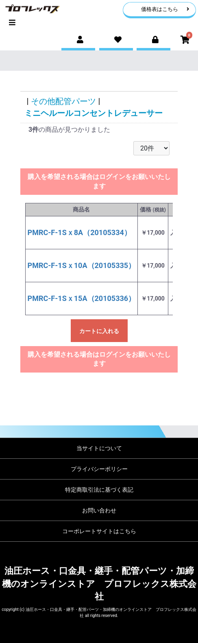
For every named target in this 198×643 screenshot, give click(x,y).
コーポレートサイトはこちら (99, 531)
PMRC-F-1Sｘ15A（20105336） (82, 298)
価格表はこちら (165, 9)
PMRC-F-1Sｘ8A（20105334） (79, 232)
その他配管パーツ (63, 101)
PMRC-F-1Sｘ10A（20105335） (82, 265)
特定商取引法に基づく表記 (99, 489)
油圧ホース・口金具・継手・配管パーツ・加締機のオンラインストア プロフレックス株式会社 (99, 584)
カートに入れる (99, 331)
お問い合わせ (99, 510)
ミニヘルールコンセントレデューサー (93, 113)
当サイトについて (99, 448)
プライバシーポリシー (99, 469)
